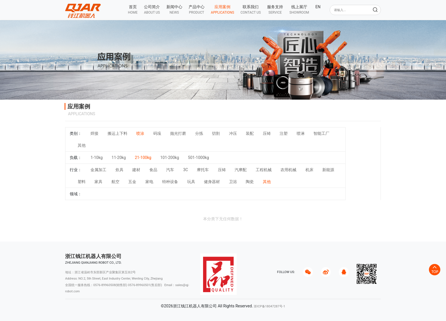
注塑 (284, 133)
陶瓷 (250, 181)
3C (185, 169)
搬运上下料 (117, 133)
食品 (153, 169)
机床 (309, 169)
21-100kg (143, 157)
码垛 (157, 133)
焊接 (94, 133)
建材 (136, 169)
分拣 (199, 133)
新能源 (328, 169)
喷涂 (140, 133)
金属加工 (98, 169)
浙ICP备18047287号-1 (269, 306)
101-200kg (169, 157)
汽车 (170, 169)
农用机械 (288, 169)
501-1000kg (198, 157)
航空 (115, 181)
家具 (98, 181)
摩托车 (203, 169)
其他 (82, 145)
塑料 (82, 181)
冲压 (233, 133)
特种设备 (170, 181)
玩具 (191, 181)
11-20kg (119, 157)
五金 (132, 181)
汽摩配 (241, 169)
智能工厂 (321, 133)
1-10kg (96, 157)
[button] (152, 9)
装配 (250, 133)
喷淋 (301, 133)
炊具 (119, 169)
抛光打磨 (178, 133)
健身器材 (212, 181)
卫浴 (233, 181)
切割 (216, 133)
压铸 (267, 133)
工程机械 (264, 169)
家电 (149, 181)
